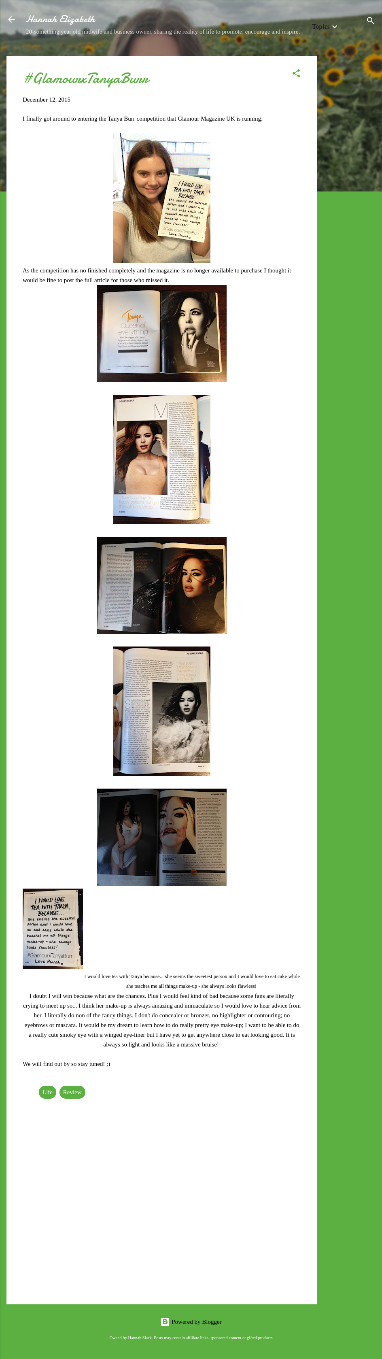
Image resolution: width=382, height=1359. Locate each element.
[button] (296, 74)
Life (47, 1092)
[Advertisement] (350, 177)
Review (72, 1092)
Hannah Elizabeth (60, 19)
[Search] (371, 22)
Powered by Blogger (190, 1322)
